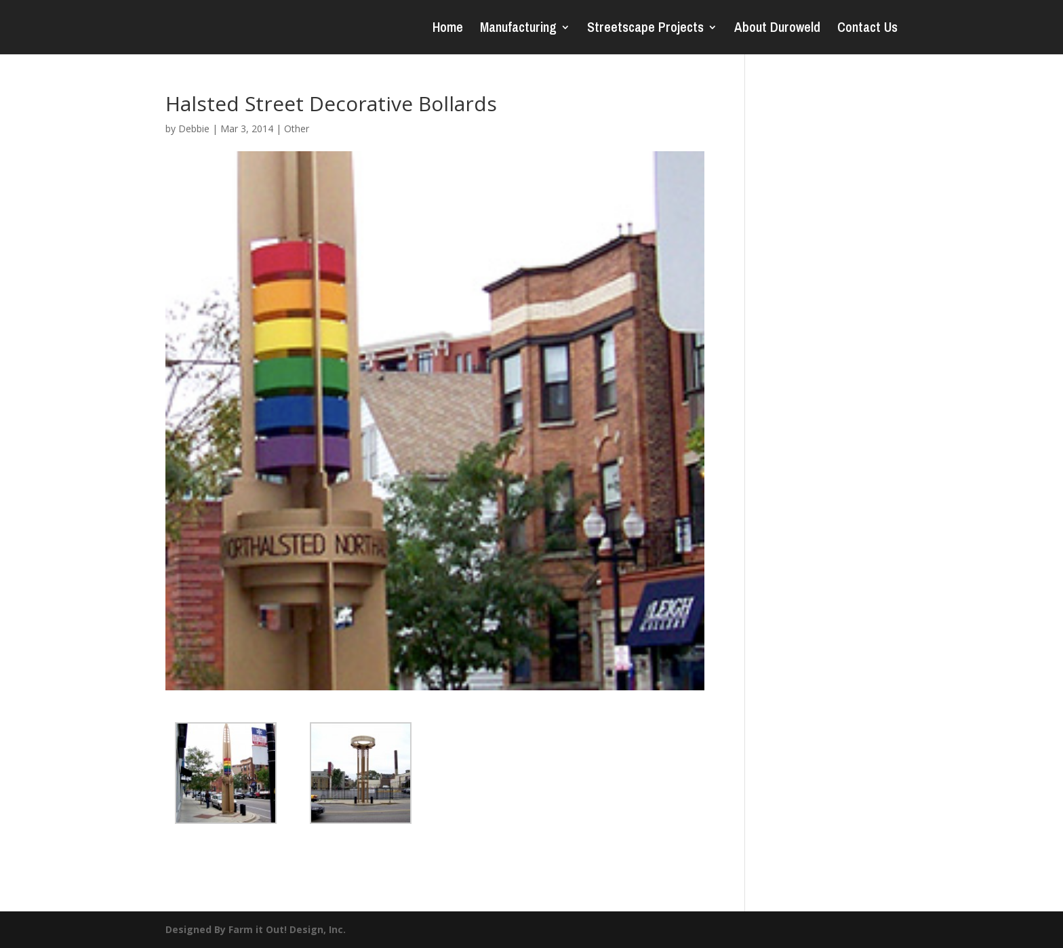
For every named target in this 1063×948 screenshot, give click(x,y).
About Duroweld (777, 29)
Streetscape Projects (645, 29)
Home (448, 29)
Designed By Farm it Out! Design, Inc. (255, 929)
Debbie (193, 128)
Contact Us (867, 29)
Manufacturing (518, 29)
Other (296, 128)
